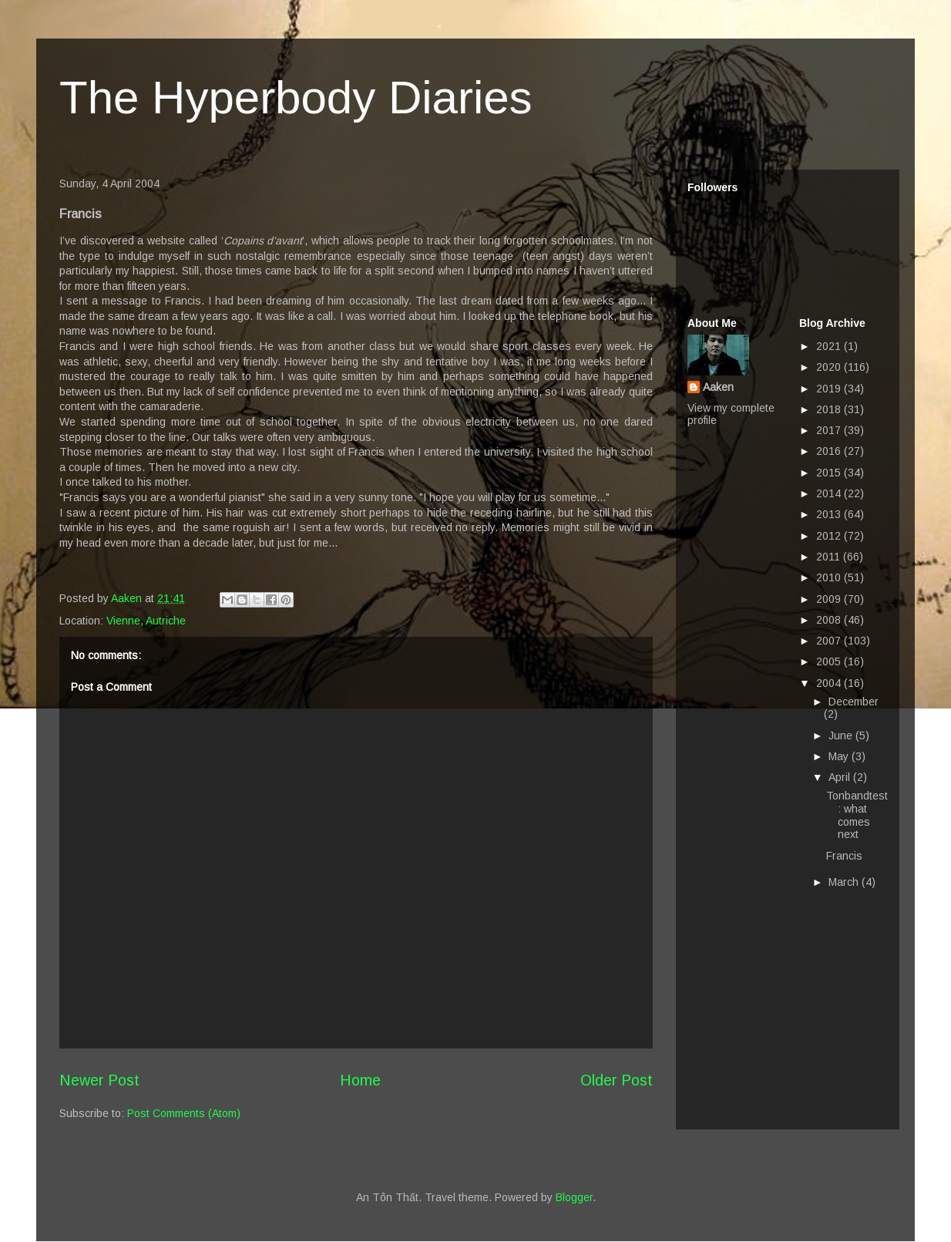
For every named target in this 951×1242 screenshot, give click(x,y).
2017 (830, 430)
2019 (830, 388)
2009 (830, 599)
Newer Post (99, 1080)
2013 (830, 514)
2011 (829, 556)
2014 (830, 493)
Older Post (616, 1080)
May (840, 756)
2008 (830, 620)
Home (360, 1080)
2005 (830, 661)
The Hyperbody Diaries (296, 97)
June (841, 735)
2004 (830, 683)
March (845, 882)
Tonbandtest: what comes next (857, 814)
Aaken (718, 387)
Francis (844, 856)
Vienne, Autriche (146, 620)
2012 (830, 536)
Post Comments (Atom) (183, 1113)
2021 (830, 346)
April (840, 777)
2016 (830, 451)
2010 (830, 577)
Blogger (574, 1197)
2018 (830, 409)
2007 (830, 640)
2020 (830, 367)
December (853, 701)
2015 (830, 472)
